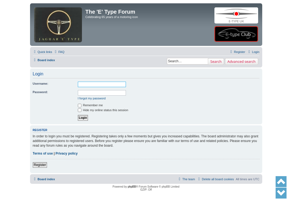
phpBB (132, 186)
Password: (40, 92)
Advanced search (242, 61)
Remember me (90, 105)
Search (216, 61)
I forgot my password (92, 98)
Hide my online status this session (103, 110)
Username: (40, 83)
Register (40, 165)
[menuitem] (59, 52)
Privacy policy (66, 153)
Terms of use (43, 153)
